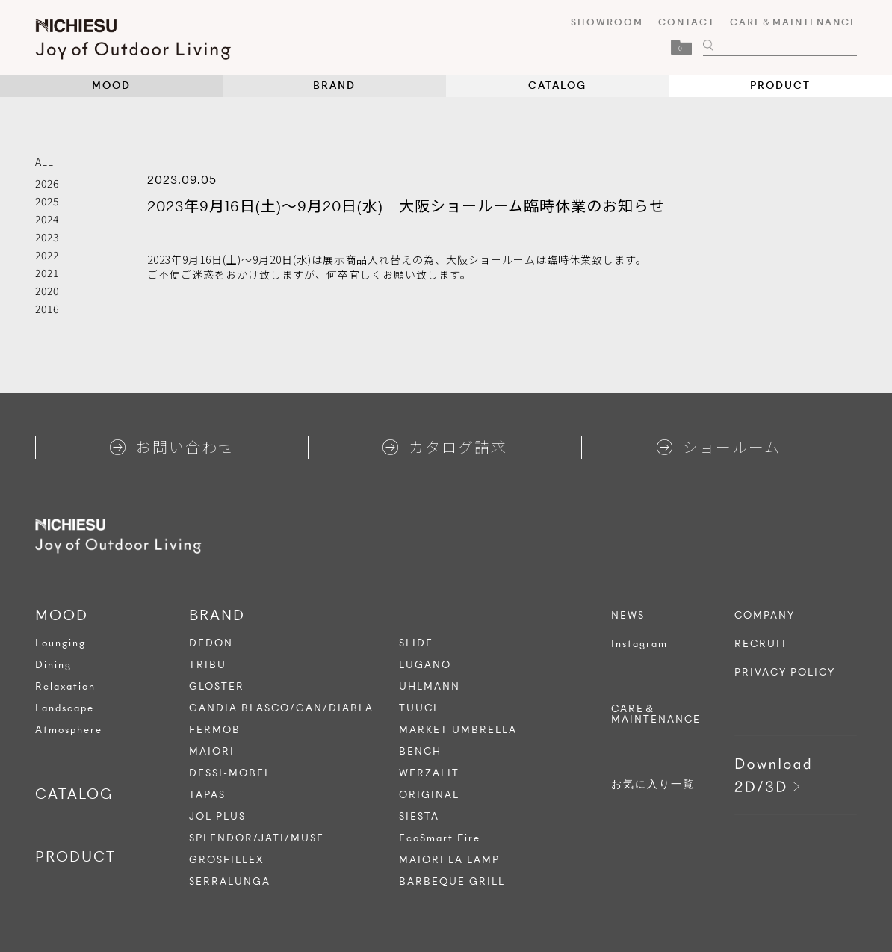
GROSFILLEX (226, 860)
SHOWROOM (607, 22)
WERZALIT (429, 773)
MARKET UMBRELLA (458, 730)
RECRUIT (761, 644)
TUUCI (418, 708)
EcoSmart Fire (439, 838)
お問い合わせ (172, 446)
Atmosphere (68, 730)
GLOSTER (216, 686)
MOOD (111, 85)
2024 (47, 218)
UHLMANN (429, 686)
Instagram (639, 644)
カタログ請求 (444, 446)
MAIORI (212, 751)
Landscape (64, 708)
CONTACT (686, 22)
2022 (47, 254)
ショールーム (719, 446)
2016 (47, 308)
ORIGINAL (429, 795)
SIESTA (419, 816)
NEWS (628, 616)
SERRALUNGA (229, 881)
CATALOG (557, 85)
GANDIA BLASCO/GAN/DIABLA (281, 708)
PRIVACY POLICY (784, 672)
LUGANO (425, 665)
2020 (47, 290)
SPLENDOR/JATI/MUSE (256, 838)
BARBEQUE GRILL (452, 881)
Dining (53, 665)
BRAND (334, 85)
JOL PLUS (217, 816)
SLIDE (416, 643)
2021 (47, 272)
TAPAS (207, 795)
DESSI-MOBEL (230, 773)
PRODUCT (780, 85)
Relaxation (65, 686)
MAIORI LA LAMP (449, 860)
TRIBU (207, 665)
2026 (47, 183)
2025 (47, 201)
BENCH (420, 751)
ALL (44, 161)
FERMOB (215, 730)
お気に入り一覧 (653, 784)
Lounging (60, 643)
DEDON (211, 643)
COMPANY (764, 616)
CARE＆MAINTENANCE (793, 22)
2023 (47, 236)
